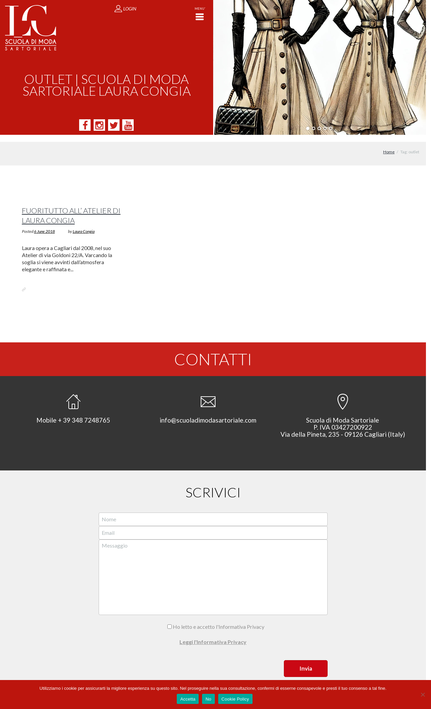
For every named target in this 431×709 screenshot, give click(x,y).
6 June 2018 (44, 224)
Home (389, 144)
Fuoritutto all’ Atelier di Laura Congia (71, 208)
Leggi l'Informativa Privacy (212, 634)
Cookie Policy (235, 699)
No (208, 699)
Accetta (187, 699)
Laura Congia (84, 224)
